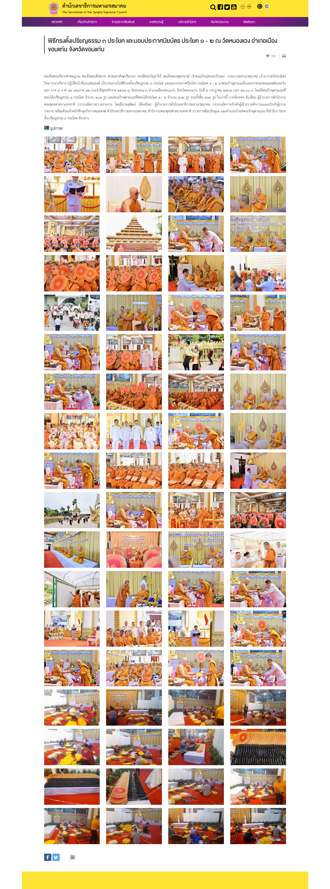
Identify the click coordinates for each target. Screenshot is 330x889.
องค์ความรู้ (156, 22)
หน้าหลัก (57, 22)
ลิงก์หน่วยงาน (220, 22)
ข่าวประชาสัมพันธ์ (123, 22)
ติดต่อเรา (249, 22)
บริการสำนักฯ (187, 22)
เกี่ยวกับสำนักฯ (87, 22)
